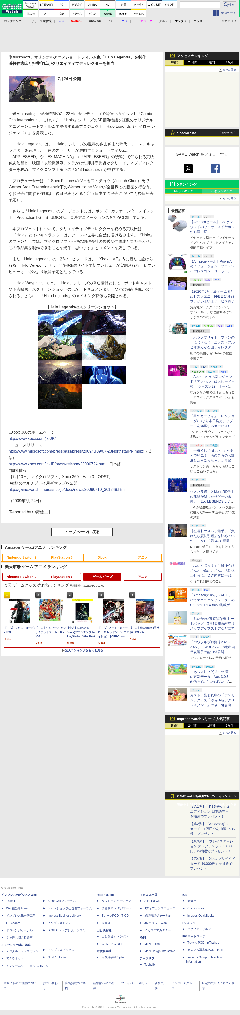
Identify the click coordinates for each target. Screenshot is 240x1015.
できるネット (15, 958)
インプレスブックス (61, 950)
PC (110, 21)
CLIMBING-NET (112, 944)
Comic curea (195, 908)
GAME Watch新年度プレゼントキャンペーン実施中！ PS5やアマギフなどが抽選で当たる (206, 797)
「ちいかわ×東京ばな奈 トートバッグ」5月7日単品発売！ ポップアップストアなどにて (212, 623)
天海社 (191, 901)
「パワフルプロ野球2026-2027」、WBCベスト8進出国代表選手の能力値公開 (212, 647)
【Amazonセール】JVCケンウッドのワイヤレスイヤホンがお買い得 (212, 227)
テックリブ (147, 958)
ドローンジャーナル (19, 930)
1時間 (174, 62)
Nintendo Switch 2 (21, 557)
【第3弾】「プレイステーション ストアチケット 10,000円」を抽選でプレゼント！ (211, 846)
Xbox (102, 557)
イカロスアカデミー (157, 930)
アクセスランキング (192, 56)
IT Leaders (13, 923)
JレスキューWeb (155, 923)
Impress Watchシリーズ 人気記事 (203, 719)
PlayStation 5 (62, 557)
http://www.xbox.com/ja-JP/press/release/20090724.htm (57, 464)
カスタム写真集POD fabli (205, 950)
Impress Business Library (64, 915)
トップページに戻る (82, 532)
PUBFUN (188, 923)
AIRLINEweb (152, 901)
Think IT (11, 901)
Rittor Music (105, 895)
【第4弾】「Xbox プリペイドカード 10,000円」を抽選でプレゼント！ (212, 863)
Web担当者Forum (17, 908)
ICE (184, 895)
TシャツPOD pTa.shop (203, 942)
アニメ (143, 557)
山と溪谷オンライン (115, 936)
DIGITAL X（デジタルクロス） (68, 930)
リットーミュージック (116, 901)
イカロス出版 (148, 895)
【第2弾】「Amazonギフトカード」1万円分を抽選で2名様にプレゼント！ (212, 829)
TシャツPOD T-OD (115, 915)
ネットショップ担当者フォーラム (70, 908)
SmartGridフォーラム (62, 901)
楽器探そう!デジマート (117, 908)
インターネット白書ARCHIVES (27, 966)
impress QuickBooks (200, 915)
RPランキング (183, 191)
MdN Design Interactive (159, 951)
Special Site (186, 133)
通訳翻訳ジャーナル (157, 915)
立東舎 (106, 923)
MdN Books (152, 944)
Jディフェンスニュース (159, 908)
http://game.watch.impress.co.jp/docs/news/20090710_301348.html (67, 489)
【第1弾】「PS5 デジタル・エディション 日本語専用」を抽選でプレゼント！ (212, 811)
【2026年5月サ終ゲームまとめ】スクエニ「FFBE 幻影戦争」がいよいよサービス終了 (212, 296)
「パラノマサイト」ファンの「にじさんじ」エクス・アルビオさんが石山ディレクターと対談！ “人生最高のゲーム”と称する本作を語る (212, 347)
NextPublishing (57, 957)
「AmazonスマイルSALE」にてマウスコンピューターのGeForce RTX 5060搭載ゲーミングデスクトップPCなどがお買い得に (212, 605)
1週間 (211, 62)
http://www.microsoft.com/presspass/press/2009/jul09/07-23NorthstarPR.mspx (76, 451)
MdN (143, 937)
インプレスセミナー (61, 923)
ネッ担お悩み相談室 (19, 937)
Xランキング (186, 184)
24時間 (192, 62)
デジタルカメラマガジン (22, 951)
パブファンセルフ (199, 929)
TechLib (149, 964)
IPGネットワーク (193, 936)
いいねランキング (220, 191)
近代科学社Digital (113, 957)
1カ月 (229, 62)
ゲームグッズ (102, 577)
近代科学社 (104, 951)
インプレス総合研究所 (21, 915)
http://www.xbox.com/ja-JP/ (32, 439)
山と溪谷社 (104, 930)
